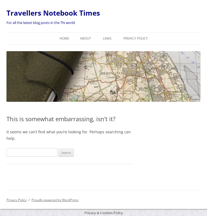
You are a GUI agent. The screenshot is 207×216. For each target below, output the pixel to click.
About (85, 38)
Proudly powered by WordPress (55, 200)
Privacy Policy (135, 38)
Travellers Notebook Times (53, 13)
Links (107, 38)
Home (64, 38)
